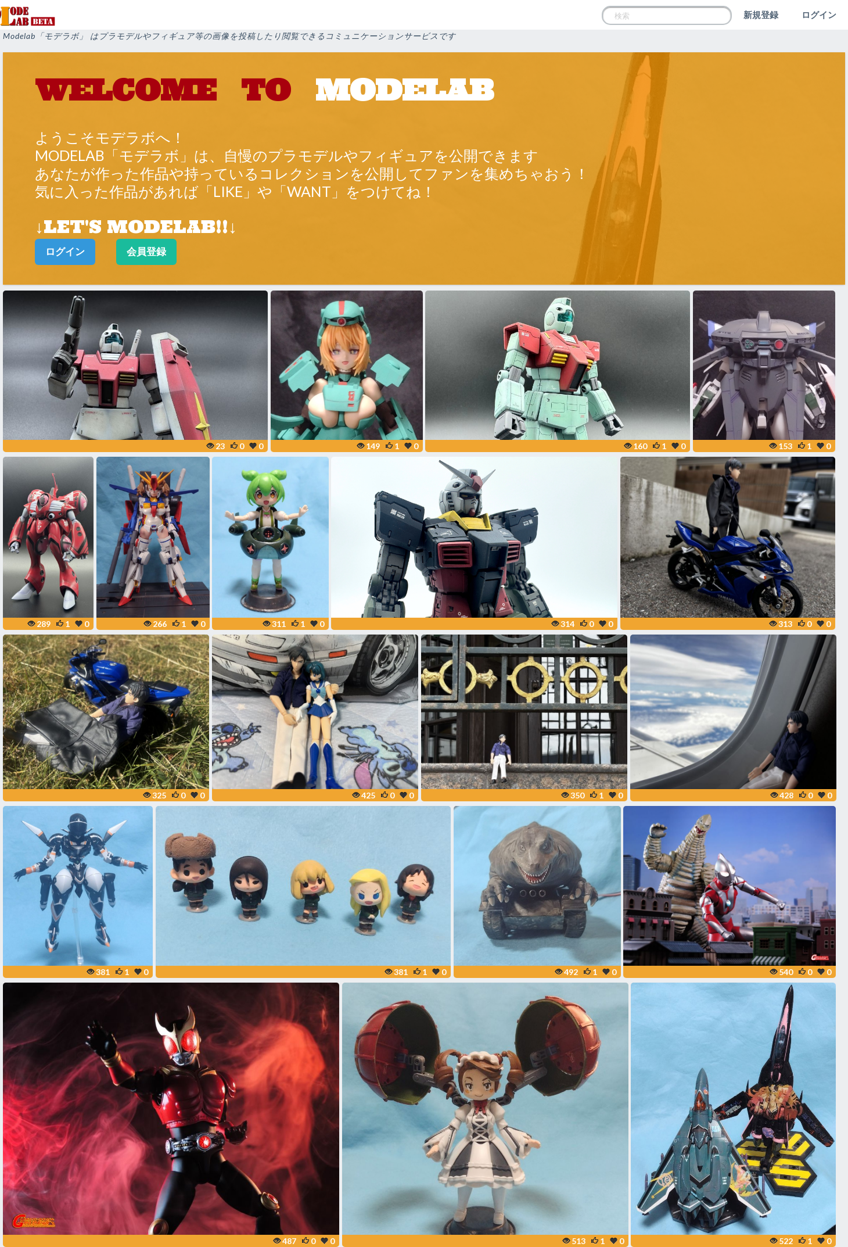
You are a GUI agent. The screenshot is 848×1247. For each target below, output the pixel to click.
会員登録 (146, 251)
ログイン (819, 14)
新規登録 (760, 14)
